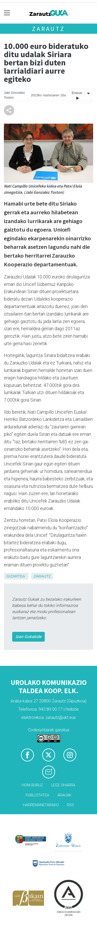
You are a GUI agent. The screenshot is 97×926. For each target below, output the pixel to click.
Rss (70, 805)
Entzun (77, 95)
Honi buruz (32, 785)
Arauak (64, 795)
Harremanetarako (41, 805)
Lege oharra (63, 785)
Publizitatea (37, 795)
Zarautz (48, 29)
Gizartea (15, 576)
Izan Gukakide (28, 636)
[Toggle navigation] (7, 13)
